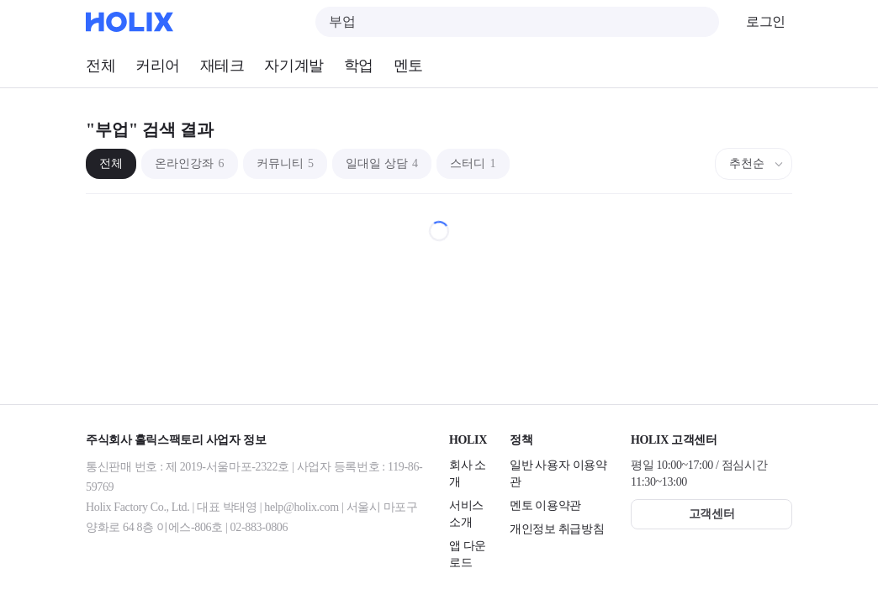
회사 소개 (467, 473)
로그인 (765, 21)
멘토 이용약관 (545, 505)
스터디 (473, 163)
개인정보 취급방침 (557, 529)
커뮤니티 (286, 163)
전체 (100, 65)
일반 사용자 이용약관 (558, 473)
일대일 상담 (382, 163)
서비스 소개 (466, 514)
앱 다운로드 (467, 554)
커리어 (157, 65)
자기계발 (293, 65)
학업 (358, 65)
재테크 (222, 65)
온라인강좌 (190, 163)
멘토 (408, 65)
